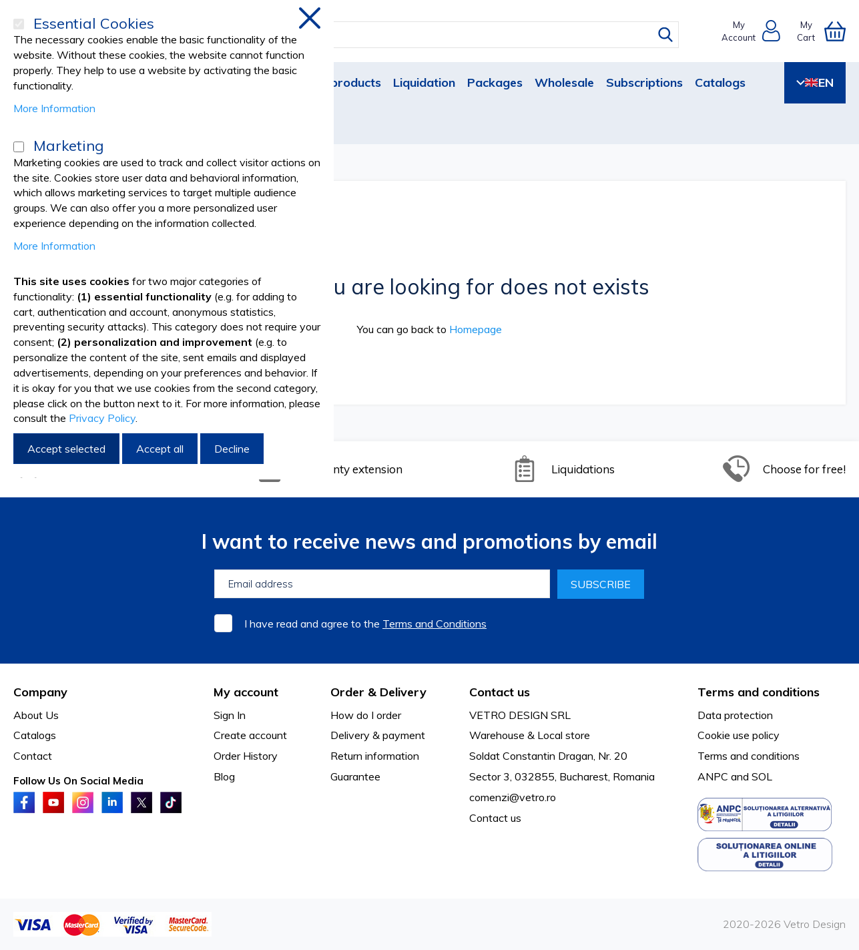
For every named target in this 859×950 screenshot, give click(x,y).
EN (815, 82)
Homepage (475, 329)
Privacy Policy (102, 418)
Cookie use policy (738, 735)
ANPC (712, 776)
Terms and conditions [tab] (758, 692)
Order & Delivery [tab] (378, 692)
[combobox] (442, 34)
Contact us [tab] (499, 692)
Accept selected (66, 448)
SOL (762, 776)
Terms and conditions (748, 755)
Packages (495, 82)
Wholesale (564, 82)
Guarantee (355, 776)
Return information (374, 755)
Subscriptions (644, 82)
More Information (54, 108)
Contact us (495, 817)
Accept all (160, 448)
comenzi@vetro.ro (512, 797)
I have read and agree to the (365, 623)
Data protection (735, 715)
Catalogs (720, 82)
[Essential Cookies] (18, 24)
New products (341, 82)
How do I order (365, 715)
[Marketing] (18, 147)
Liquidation (424, 82)
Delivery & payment (377, 735)
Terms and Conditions (434, 623)
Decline (232, 448)
